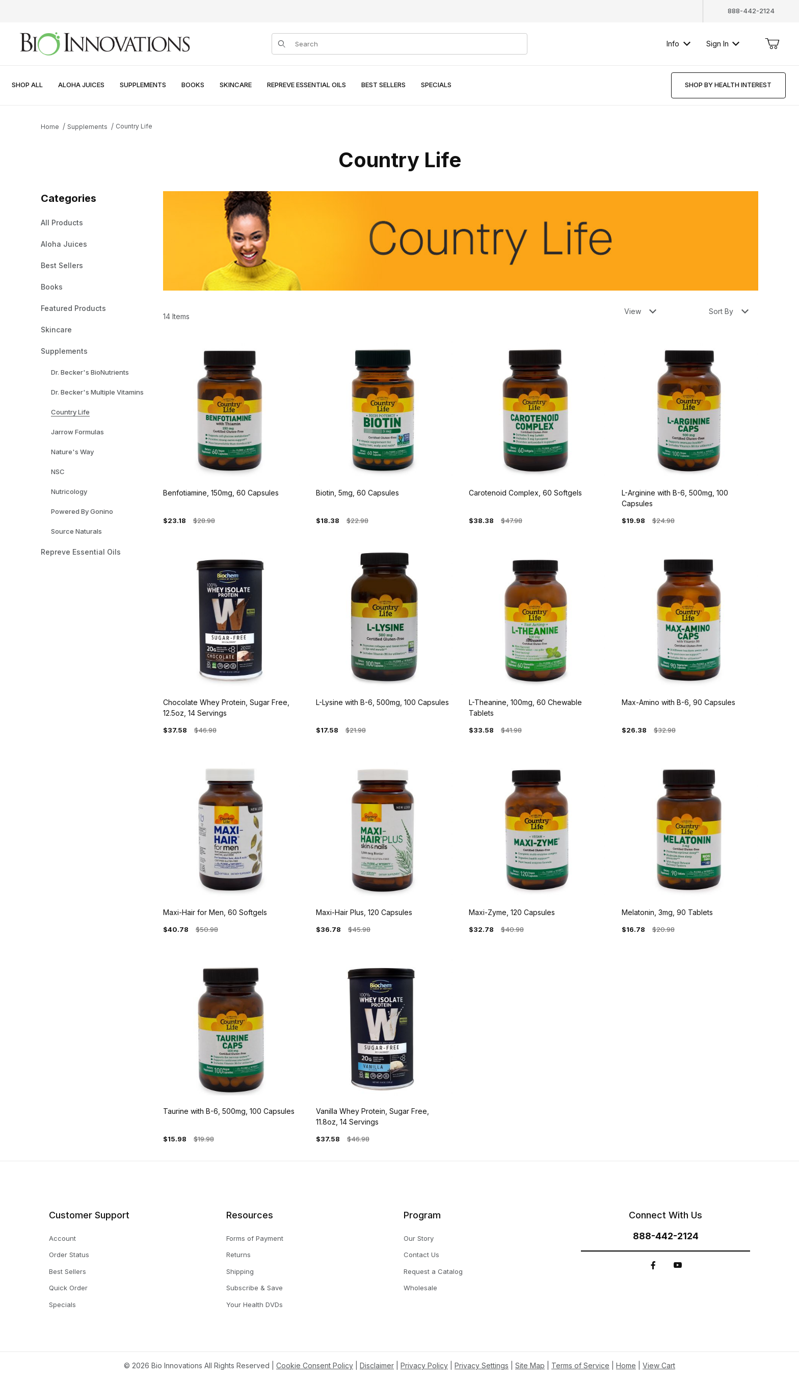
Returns (238, 1254)
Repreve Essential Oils (81, 552)
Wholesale (420, 1288)
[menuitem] (27, 85)
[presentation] (81, 85)
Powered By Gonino (82, 511)
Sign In (722, 43)
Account (62, 1238)
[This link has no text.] (104, 42)
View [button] (640, 311)
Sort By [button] (729, 311)
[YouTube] (678, 1265)
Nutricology (69, 491)
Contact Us (421, 1254)
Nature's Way (72, 452)
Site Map (530, 1365)
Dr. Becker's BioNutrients (90, 372)
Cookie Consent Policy (314, 1365)
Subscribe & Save (254, 1288)
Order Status (69, 1254)
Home (50, 127)
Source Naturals (76, 531)
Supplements (87, 127)
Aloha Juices (64, 244)
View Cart (659, 1365)
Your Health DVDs (254, 1304)
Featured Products (73, 308)
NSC (58, 471)
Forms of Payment (254, 1238)
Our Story (419, 1238)
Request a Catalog (433, 1271)
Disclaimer (377, 1365)
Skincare (56, 329)
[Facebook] (653, 1265)
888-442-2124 (751, 11)
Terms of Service (580, 1365)
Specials (62, 1304)
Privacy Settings (482, 1365)
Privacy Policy (424, 1365)
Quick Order (68, 1288)
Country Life (134, 126)
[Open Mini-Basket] (772, 44)
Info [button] (678, 43)
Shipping (240, 1271)
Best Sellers (62, 265)
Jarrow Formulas (77, 432)
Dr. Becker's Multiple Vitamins (97, 392)
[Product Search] (407, 44)
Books (52, 286)
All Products (62, 222)
